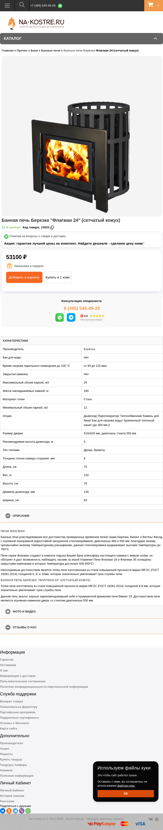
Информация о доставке (18, 676)
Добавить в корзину (24, 277)
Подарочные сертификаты (19, 717)
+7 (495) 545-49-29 (43, 5)
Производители (11, 743)
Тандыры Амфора (13, 765)
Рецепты (6, 754)
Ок (126, 793)
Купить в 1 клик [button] (58, 277)
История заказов (12, 795)
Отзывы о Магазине (14, 723)
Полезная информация (16, 775)
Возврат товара (11, 701)
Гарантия (6, 659)
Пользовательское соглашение (22, 681)
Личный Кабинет (12, 790)
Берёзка (89, 349)
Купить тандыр (11, 759)
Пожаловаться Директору (18, 706)
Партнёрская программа (17, 712)
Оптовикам (8, 665)
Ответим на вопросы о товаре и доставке (37, 236)
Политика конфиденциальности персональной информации (44, 686)
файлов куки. (126, 785)
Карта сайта (8, 728)
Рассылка (7, 801)
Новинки (6, 770)
